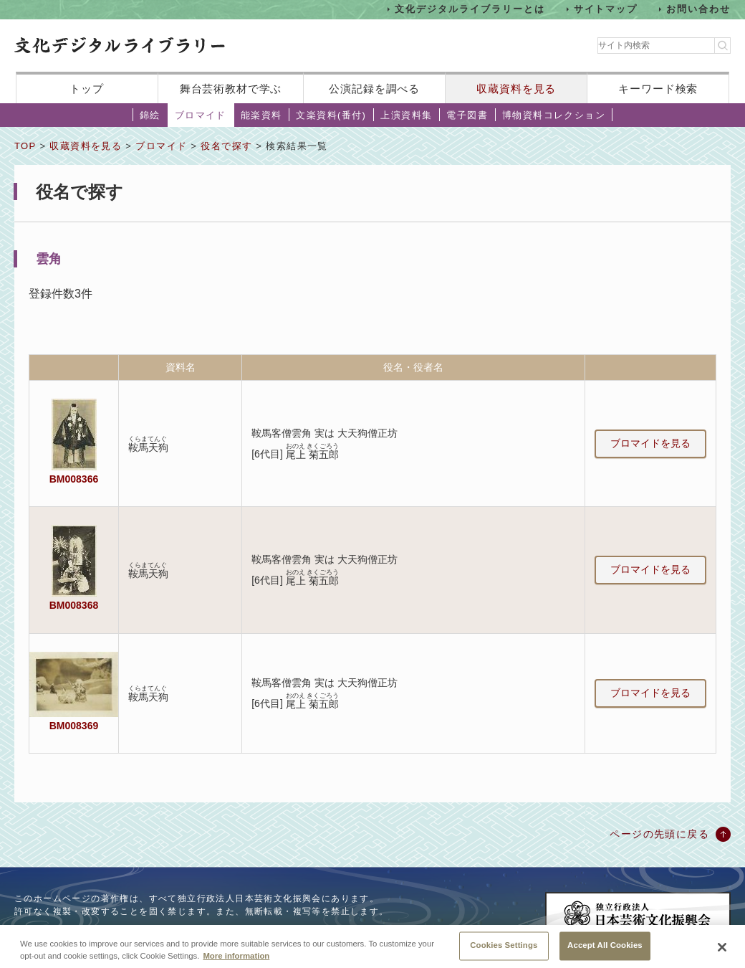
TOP (25, 146)
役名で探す (226, 146)
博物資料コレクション (553, 115)
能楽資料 (261, 115)
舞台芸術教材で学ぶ (231, 88)
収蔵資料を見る (516, 88)
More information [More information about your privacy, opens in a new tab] (236, 963)
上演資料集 (406, 115)
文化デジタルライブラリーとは (469, 9)
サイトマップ (606, 9)
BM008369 (73, 725)
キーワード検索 (658, 88)
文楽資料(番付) (331, 115)
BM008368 (73, 605)
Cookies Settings (503, 952)
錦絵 (150, 115)
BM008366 (73, 479)
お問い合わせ (698, 9)
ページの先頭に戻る (659, 834)
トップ (86, 88)
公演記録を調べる (374, 88)
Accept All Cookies (605, 952)
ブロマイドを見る (650, 443)
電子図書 (467, 115)
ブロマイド (200, 115)
